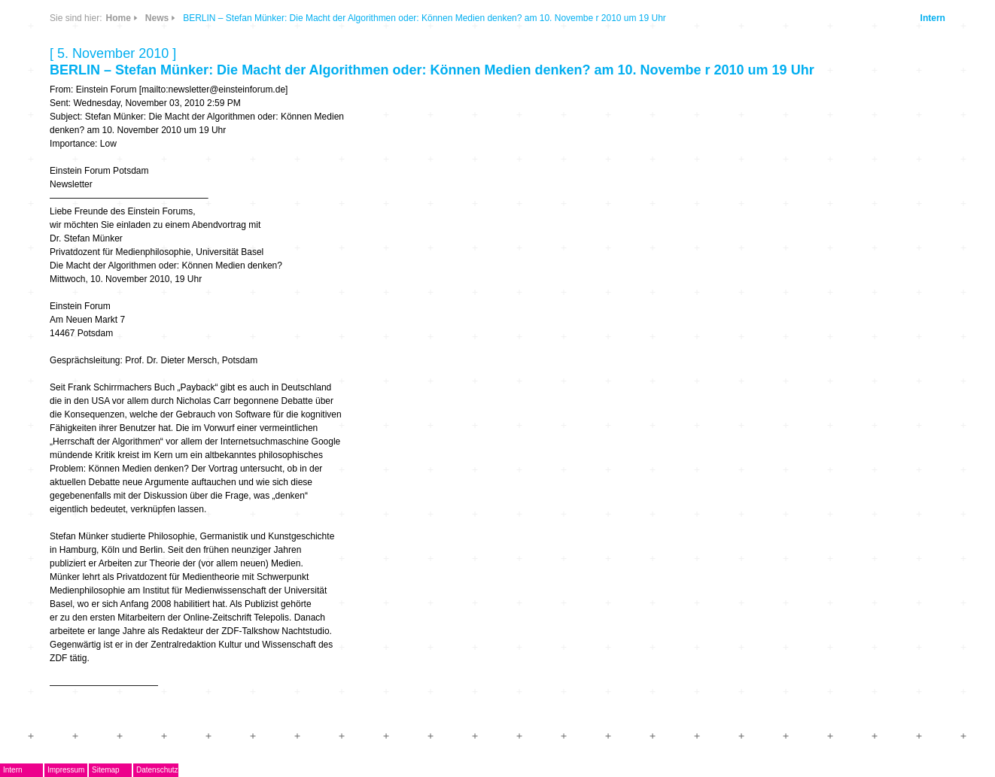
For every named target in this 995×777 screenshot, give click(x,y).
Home (117, 18)
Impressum (65, 770)
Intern (932, 18)
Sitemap (106, 770)
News (157, 18)
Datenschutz (157, 770)
